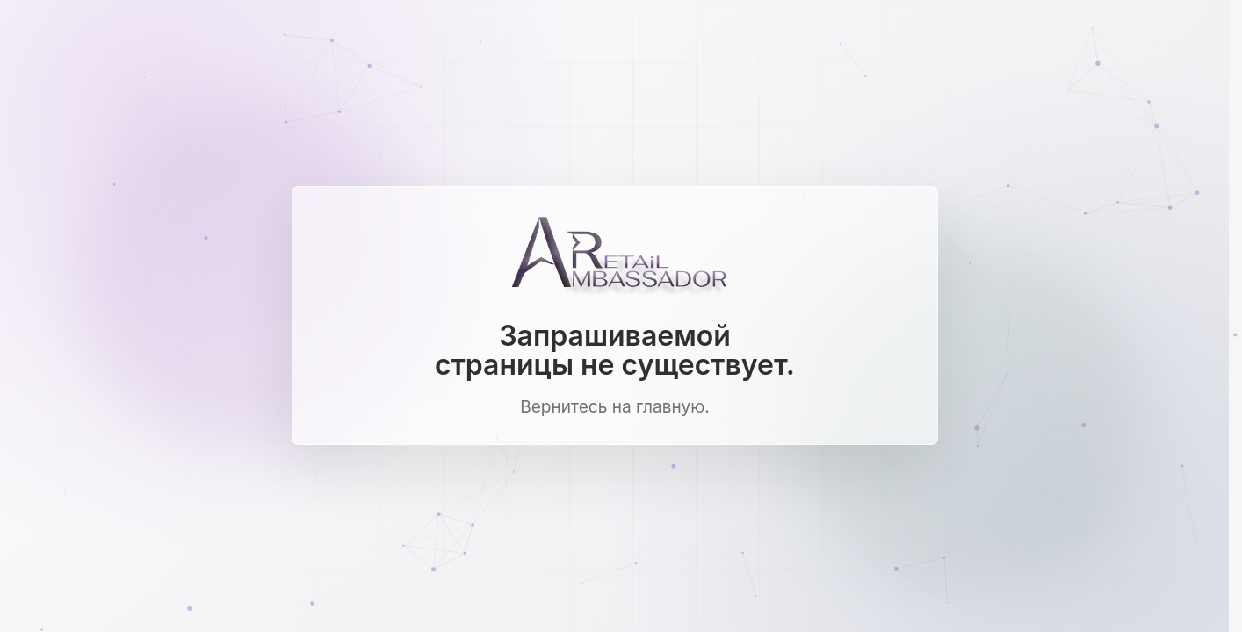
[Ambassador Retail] (614, 257)
